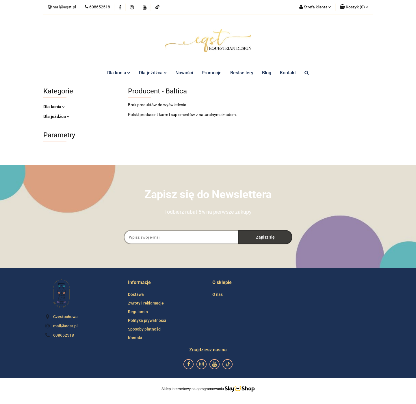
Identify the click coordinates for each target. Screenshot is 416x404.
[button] (354, 7)
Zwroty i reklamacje (146, 303)
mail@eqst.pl (65, 326)
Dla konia (118, 72)
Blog (266, 72)
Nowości (184, 72)
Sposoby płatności (144, 329)
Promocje (212, 72)
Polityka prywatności (147, 320)
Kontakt (288, 72)
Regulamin (138, 311)
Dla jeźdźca (153, 72)
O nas (217, 294)
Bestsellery (241, 72)
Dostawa (136, 294)
